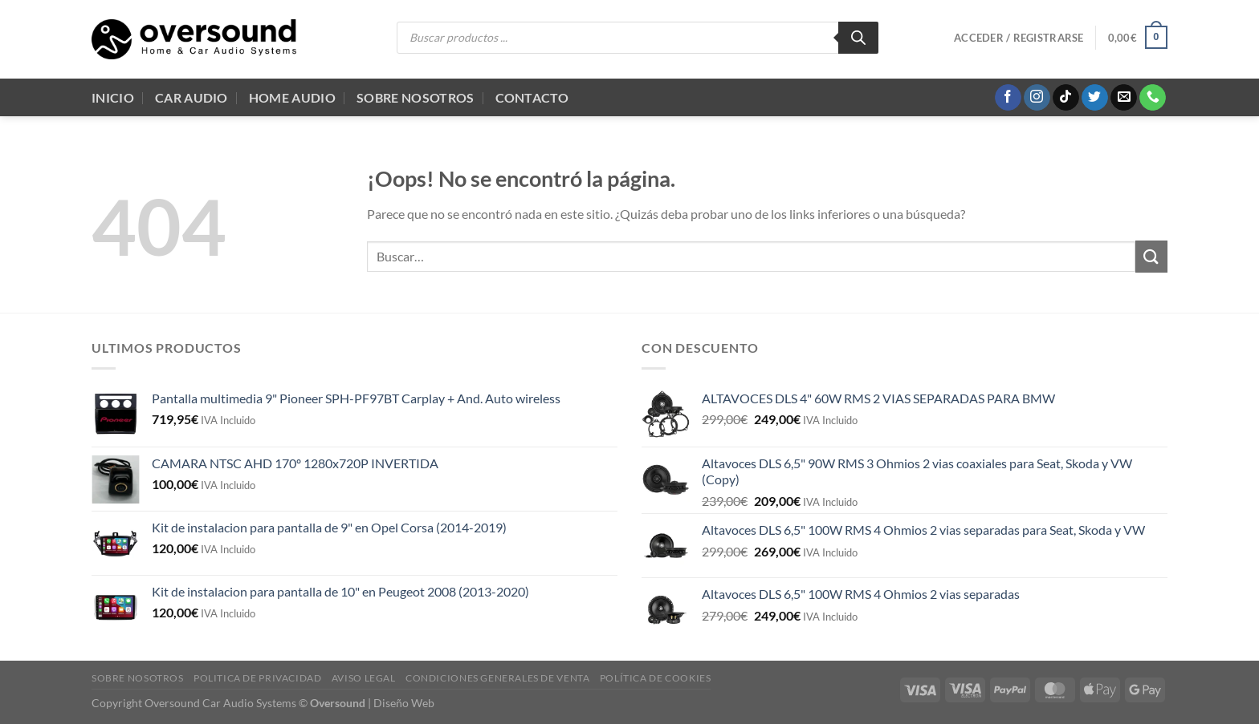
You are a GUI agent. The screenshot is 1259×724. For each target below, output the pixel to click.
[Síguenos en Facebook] (1008, 97)
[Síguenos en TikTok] (1066, 97)
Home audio (292, 97)
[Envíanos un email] (1123, 97)
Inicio (113, 97)
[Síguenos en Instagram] (1037, 97)
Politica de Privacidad (257, 678)
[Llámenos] (1152, 97)
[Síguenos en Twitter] (1095, 97)
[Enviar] (1151, 256)
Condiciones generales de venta (497, 678)
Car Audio (191, 97)
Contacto (532, 97)
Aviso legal (364, 678)
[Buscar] (858, 38)
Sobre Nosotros (415, 97)
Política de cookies (655, 678)
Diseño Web (403, 703)
